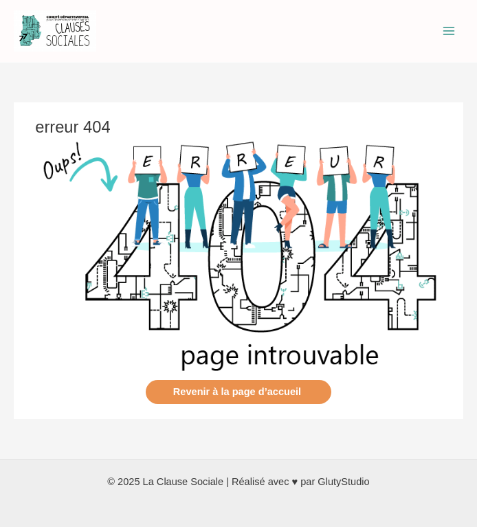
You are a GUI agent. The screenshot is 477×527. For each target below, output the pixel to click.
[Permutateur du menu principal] (448, 30)
